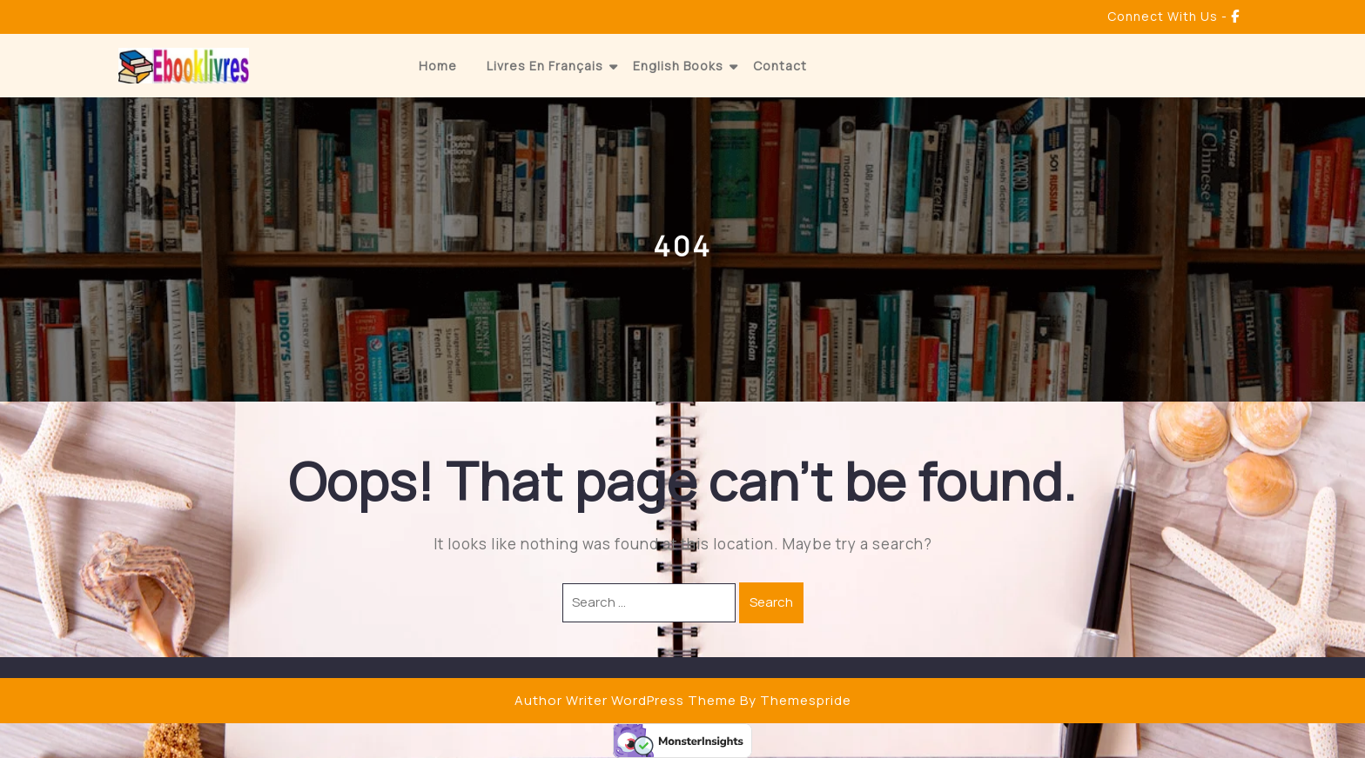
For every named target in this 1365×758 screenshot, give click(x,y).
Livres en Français (545, 65)
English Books (678, 65)
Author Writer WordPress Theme (625, 700)
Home (438, 65)
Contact (780, 65)
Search (771, 602)
